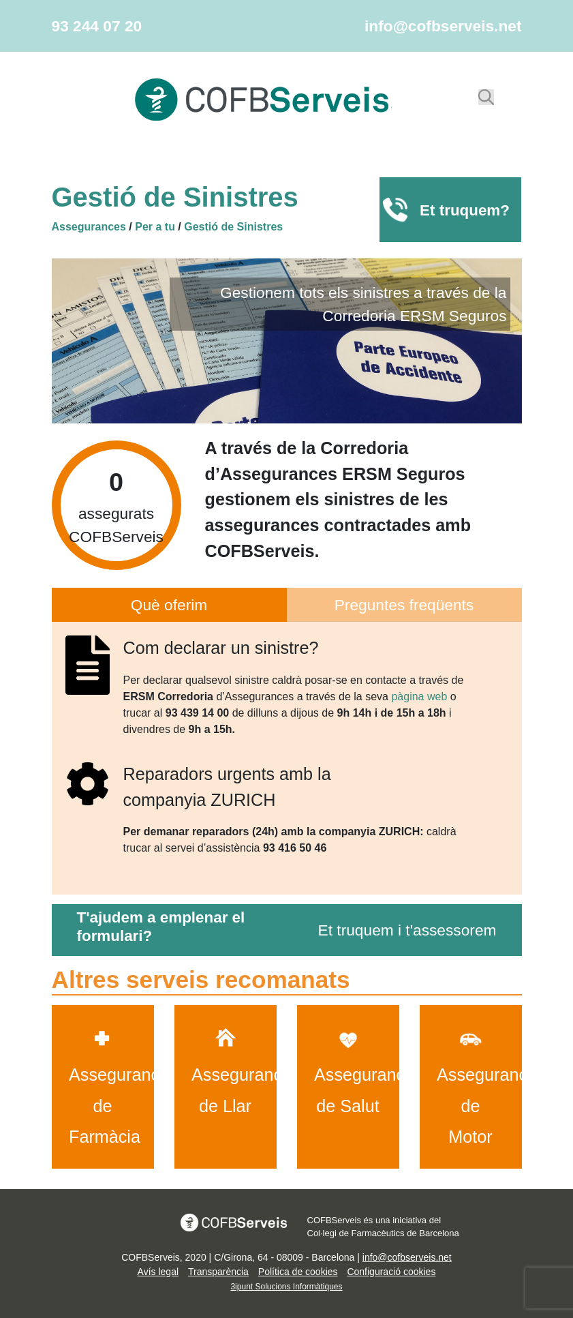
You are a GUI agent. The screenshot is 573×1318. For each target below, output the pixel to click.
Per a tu (155, 227)
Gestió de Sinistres (233, 227)
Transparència (218, 1271)
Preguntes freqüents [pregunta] (404, 605)
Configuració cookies (391, 1271)
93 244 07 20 (97, 26)
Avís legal (158, 1271)
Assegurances (89, 227)
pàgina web (419, 696)
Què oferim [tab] (169, 605)
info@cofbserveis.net (443, 26)
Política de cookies (298, 1271)
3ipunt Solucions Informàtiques (286, 1286)
